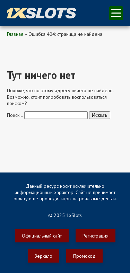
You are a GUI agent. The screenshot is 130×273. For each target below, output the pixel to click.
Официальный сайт (42, 236)
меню (116, 13)
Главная (15, 34)
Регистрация (96, 236)
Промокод (84, 256)
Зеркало (43, 256)
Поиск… (15, 115)
